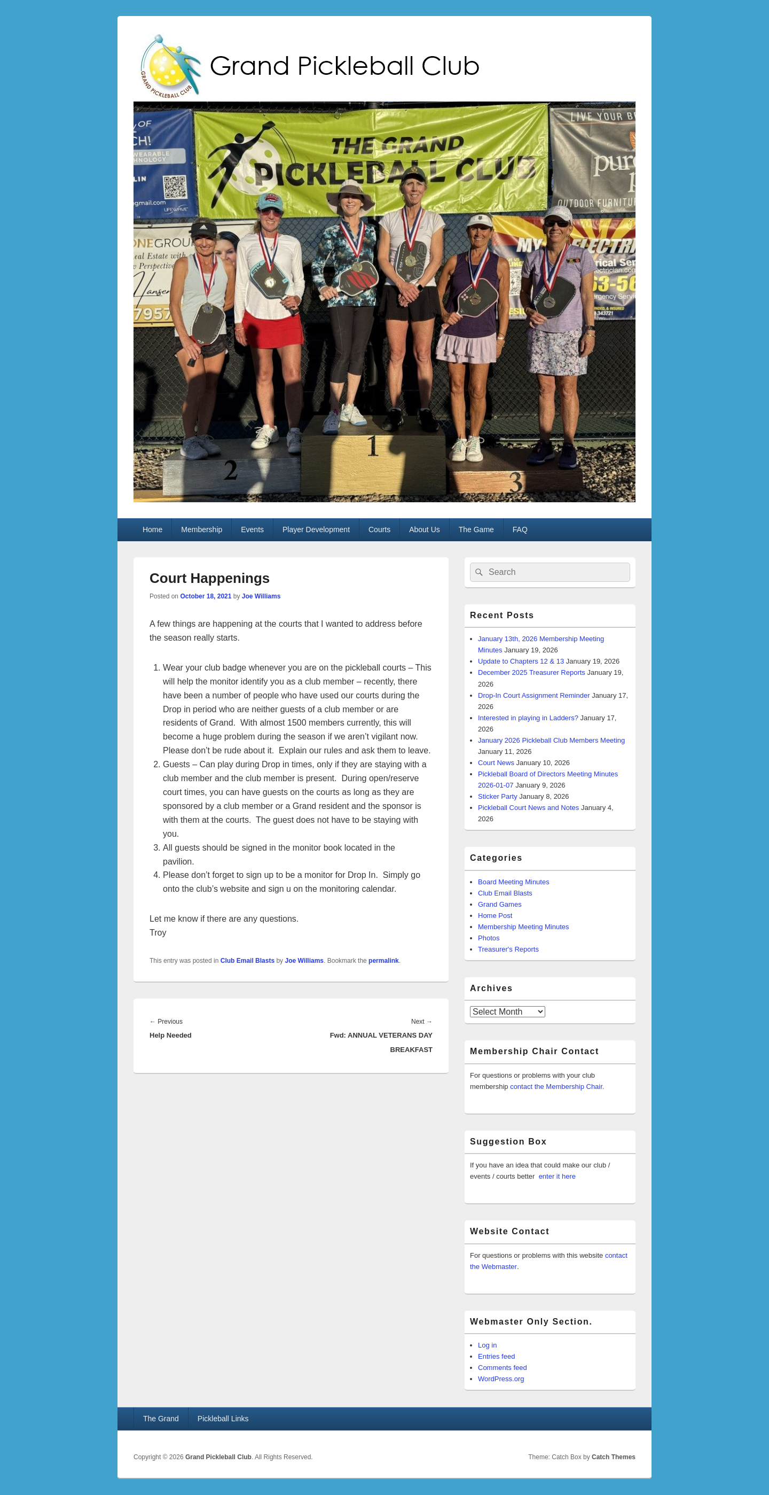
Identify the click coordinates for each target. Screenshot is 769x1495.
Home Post (495, 916)
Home (152, 529)
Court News (496, 763)
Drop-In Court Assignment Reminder (534, 695)
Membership (201, 529)
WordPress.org (501, 1379)
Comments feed (502, 1368)
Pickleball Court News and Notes (528, 808)
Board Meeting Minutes (514, 882)
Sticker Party (497, 796)
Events (252, 529)
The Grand (161, 1418)
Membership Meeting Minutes (523, 927)
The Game (476, 529)
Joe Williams (261, 596)
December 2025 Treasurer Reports (531, 672)
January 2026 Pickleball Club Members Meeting (551, 740)
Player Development (316, 529)
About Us (424, 529)
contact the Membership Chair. (557, 1087)
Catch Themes (613, 1457)
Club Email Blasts (247, 960)
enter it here (557, 1176)
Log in (487, 1345)
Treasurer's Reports (508, 949)
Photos (488, 938)
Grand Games (500, 904)
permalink (383, 960)
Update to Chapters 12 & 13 (521, 661)
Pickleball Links (223, 1418)
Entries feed (496, 1356)
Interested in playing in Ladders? (528, 718)
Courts (379, 529)
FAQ (520, 529)
